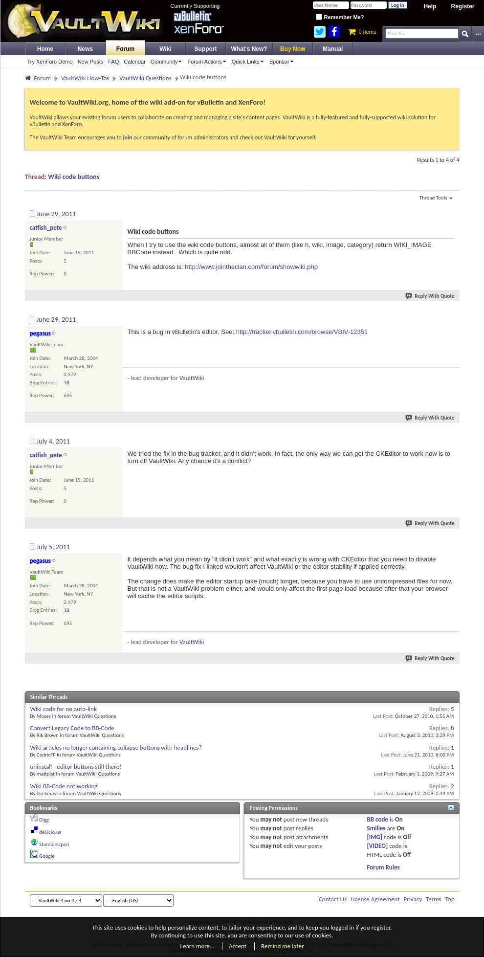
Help (429, 6)
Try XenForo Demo (50, 62)
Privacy (413, 899)
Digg (44, 820)
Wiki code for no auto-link (63, 708)
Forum (125, 48)
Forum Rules (383, 867)
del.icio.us (50, 832)
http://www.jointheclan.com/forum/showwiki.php (251, 266)
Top (450, 899)
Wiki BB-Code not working (64, 786)
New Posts (91, 62)
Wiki (165, 48)
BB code (377, 819)
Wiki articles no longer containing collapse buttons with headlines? (116, 747)
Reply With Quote (430, 296)
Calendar (135, 62)
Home (45, 48)
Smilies (376, 828)
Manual (333, 48)
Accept (237, 946)
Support (206, 48)
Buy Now (292, 48)
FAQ (113, 62)
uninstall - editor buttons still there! (76, 766)
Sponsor (283, 62)
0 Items (362, 32)
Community (168, 62)
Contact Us (333, 899)
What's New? (249, 48)
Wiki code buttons (73, 177)
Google (47, 856)
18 (66, 382)
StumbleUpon (54, 844)
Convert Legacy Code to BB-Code (72, 728)
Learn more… (197, 946)
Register (462, 6)
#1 (451, 212)
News (85, 48)
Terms (433, 899)
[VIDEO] (377, 845)
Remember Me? (340, 17)
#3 (451, 439)
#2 (451, 317)
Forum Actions (208, 62)
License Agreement (375, 899)
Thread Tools (435, 198)
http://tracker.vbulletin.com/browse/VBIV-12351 (302, 331)
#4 (451, 545)
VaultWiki (191, 377)
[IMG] (375, 837)
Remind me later (282, 946)
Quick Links (249, 62)
